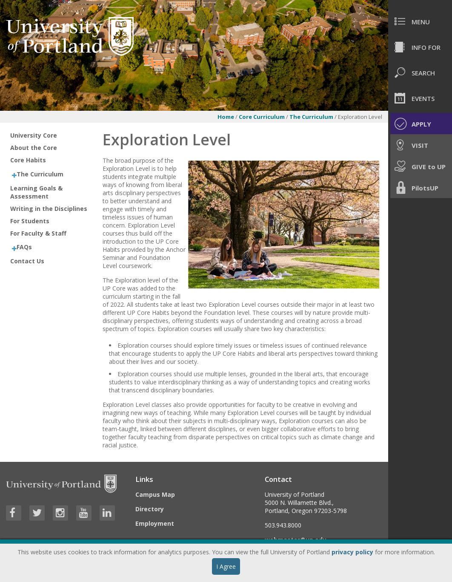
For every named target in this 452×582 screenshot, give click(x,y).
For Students (29, 221)
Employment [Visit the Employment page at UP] (154, 523)
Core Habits (28, 160)
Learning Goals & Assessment (36, 192)
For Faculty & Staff (38, 233)
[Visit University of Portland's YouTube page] (84, 513)
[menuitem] (420, 21)
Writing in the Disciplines (48, 209)
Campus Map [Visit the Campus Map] (155, 494)
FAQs (24, 247)
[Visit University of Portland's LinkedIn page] (107, 513)
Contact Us (27, 261)
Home (225, 117)
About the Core (33, 148)
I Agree (226, 566)
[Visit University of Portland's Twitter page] (37, 513)
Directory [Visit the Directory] (149, 509)
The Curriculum (312, 117)
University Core (33, 135)
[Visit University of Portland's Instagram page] (60, 513)
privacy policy (352, 552)
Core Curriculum (262, 117)
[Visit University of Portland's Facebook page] (13, 513)
